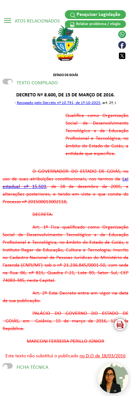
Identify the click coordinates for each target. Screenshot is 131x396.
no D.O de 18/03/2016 (102, 356)
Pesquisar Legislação (95, 15)
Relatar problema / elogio (95, 24)
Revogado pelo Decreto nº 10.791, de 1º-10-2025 (58, 103)
